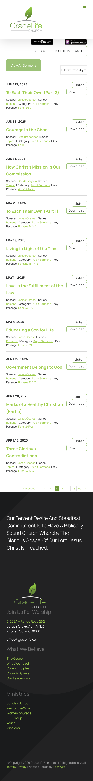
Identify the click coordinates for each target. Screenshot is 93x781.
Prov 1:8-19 (25, 345)
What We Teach (18, 663)
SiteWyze (59, 767)
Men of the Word (19, 708)
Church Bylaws (18, 673)
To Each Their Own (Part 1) (32, 211)
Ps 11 (21, 145)
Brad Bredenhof (28, 137)
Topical (10, 141)
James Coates (27, 99)
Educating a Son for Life (30, 330)
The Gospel (15, 658)
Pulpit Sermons (41, 104)
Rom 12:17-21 (26, 426)
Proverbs (12, 341)
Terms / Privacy (16, 767)
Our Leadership (18, 678)
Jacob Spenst (26, 337)
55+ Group (14, 718)
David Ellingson (27, 181)
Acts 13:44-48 (26, 189)
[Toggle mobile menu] (85, 6)
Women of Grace (19, 713)
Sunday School (18, 703)
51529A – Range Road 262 (26, 621)
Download (77, 91)
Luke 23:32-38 (27, 471)
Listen (79, 85)
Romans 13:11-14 (28, 263)
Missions (13, 728)
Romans (11, 104)
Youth (11, 723)
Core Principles (18, 668)
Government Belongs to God (34, 367)
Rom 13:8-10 (25, 308)
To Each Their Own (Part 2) (32, 92)
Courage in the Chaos (28, 129)
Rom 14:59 (24, 107)
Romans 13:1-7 (27, 382)
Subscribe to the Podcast (59, 51)
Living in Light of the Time (32, 248)
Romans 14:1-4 (27, 226)
